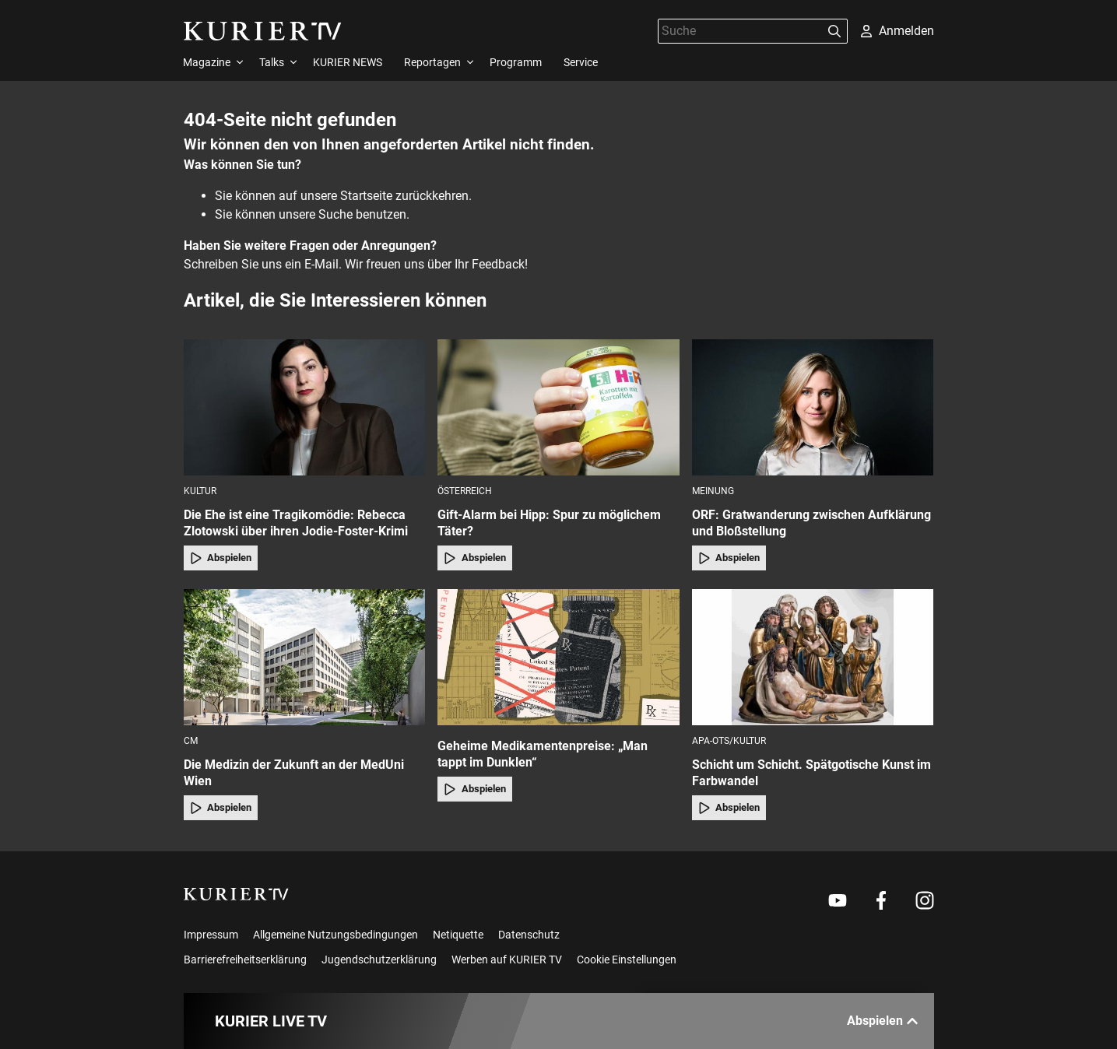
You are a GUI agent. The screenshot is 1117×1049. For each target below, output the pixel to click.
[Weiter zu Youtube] (837, 900)
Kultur (200, 491)
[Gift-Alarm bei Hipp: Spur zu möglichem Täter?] (558, 407)
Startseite (366, 195)
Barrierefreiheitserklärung (245, 959)
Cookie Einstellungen (626, 959)
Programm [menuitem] (516, 62)
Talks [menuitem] (271, 62)
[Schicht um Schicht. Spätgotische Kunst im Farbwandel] (813, 657)
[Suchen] (834, 31)
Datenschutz (529, 934)
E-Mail (321, 264)
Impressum (211, 934)
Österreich (464, 491)
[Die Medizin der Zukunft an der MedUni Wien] (305, 657)
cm (191, 740)
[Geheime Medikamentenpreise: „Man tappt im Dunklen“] (558, 657)
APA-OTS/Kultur (729, 740)
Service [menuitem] (581, 62)
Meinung (713, 491)
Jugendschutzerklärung (379, 959)
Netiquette (458, 934)
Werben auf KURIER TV (506, 959)
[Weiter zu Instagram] (924, 900)
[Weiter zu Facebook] (881, 900)
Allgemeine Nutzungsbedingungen (335, 934)
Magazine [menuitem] (206, 62)
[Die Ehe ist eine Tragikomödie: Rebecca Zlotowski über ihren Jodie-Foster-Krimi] (305, 407)
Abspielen (221, 558)
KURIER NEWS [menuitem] (347, 62)
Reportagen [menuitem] (432, 62)
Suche (335, 214)
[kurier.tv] (236, 894)
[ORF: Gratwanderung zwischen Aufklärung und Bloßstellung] (813, 407)
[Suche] (740, 30)
